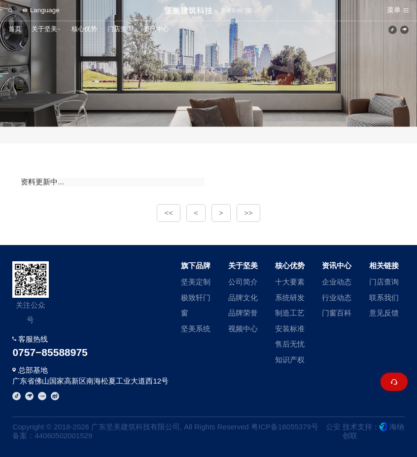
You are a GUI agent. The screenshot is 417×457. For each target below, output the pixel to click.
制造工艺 (290, 313)
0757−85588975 (49, 352)
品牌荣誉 (243, 313)
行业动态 (336, 297)
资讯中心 (156, 29)
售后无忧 (290, 344)
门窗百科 (336, 313)
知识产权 (290, 359)
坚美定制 (195, 282)
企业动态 (336, 282)
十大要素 (290, 282)
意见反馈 (384, 313)
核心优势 (84, 29)
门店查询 (120, 29)
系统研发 (290, 297)
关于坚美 (44, 29)
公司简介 (243, 282)
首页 (14, 29)
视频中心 (243, 328)
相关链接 (384, 265)
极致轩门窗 (195, 305)
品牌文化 (243, 297)
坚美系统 (195, 328)
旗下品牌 (195, 265)
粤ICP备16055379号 (284, 426)
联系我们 (384, 297)
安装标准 (290, 328)
